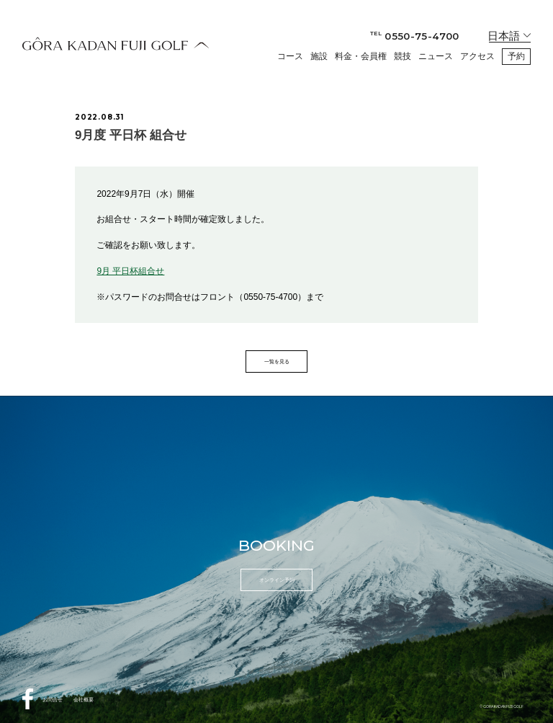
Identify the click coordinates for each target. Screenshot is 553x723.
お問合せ (52, 699)
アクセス (477, 56)
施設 (319, 56)
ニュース (435, 56)
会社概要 (83, 699)
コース (290, 56)
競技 (402, 56)
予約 (516, 56)
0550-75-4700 (414, 36)
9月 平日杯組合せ (130, 271)
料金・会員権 (361, 56)
